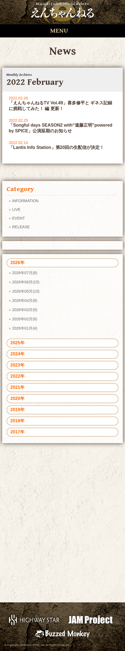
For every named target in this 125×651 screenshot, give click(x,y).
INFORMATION (25, 201)
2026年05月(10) (25, 291)
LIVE (16, 209)
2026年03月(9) (24, 310)
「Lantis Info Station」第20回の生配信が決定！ (56, 147)
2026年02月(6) (24, 319)
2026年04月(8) (24, 300)
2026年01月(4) (24, 328)
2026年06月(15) (25, 282)
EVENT (18, 218)
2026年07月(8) (24, 273)
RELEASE (21, 227)
